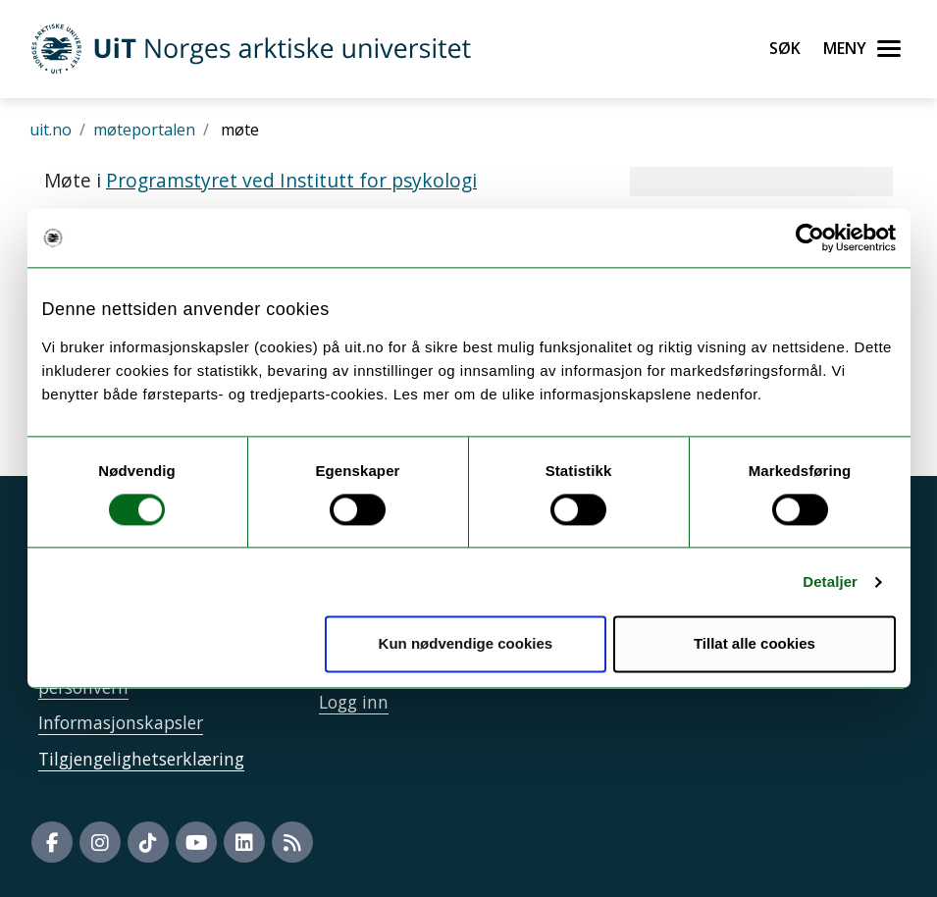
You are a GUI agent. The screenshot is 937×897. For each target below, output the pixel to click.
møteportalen (144, 129)
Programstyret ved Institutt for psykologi (291, 180)
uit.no (50, 129)
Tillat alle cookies (754, 644)
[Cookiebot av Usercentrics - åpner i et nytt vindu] (810, 237)
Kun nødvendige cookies (466, 644)
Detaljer (830, 581)
